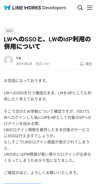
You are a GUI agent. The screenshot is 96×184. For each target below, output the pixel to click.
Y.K (18, 58)
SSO (9, 31)
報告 (89, 64)
